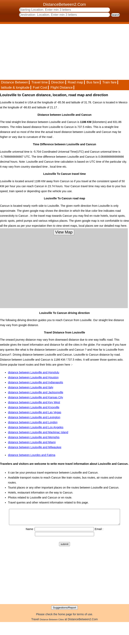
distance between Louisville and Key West (34, 402)
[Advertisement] (61, 52)
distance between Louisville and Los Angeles (35, 427)
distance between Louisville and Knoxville (33, 407)
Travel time (39, 82)
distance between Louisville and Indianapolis (35, 382)
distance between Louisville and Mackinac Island (38, 432)
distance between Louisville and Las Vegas (34, 412)
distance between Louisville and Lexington (34, 417)
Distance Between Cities (52, 622)
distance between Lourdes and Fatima (31, 455)
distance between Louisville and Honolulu (33, 372)
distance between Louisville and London (32, 422)
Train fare (109, 82)
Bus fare (93, 82)
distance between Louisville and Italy (30, 387)
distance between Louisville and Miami (32, 442)
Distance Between (14, 82)
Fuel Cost (40, 87)
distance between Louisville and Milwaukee (34, 447)
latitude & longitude (15, 87)
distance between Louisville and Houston (33, 377)
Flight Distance (61, 87)
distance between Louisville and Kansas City (35, 397)
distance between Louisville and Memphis (33, 437)
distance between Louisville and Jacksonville (35, 392)
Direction (57, 82)
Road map (75, 82)
